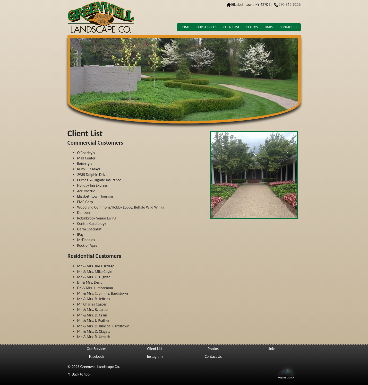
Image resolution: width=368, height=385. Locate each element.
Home (184, 27)
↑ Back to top (79, 374)
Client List (231, 27)
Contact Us (288, 27)
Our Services (206, 27)
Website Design (286, 377)
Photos (252, 27)
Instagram (155, 356)
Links (269, 27)
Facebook (96, 356)
